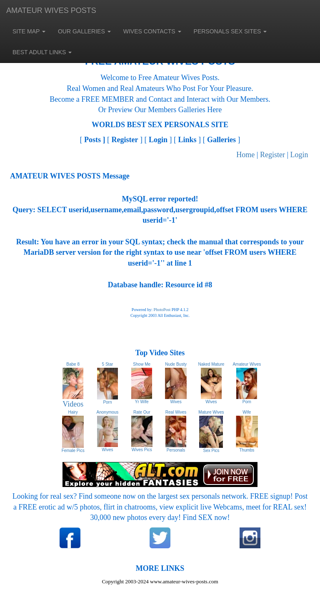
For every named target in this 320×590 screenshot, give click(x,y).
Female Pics (73, 450)
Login (299, 155)
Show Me (141, 364)
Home (245, 155)
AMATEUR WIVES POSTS (51, 10)
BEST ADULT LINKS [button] (42, 52)
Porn (246, 401)
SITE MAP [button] (28, 31)
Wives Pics (142, 449)
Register (272, 155)
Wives (175, 401)
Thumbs (246, 450)
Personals (176, 450)
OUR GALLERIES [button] (84, 31)
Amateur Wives (246, 364)
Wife (246, 412)
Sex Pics (211, 450)
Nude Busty (176, 364)
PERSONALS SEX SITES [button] (230, 31)
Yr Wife (142, 401)
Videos (72, 404)
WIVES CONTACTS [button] (152, 31)
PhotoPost (162, 309)
